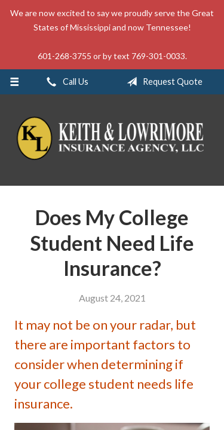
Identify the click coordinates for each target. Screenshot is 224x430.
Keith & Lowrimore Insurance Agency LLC (112, 140)
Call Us (65, 81)
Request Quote (162, 81)
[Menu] (14, 81)
